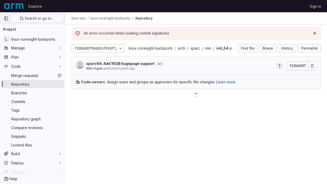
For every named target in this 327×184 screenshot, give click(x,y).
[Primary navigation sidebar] (6, 18)
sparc (195, 48)
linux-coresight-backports (150, 48)
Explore (35, 6)
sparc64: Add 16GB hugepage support (120, 63)
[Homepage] (14, 6)
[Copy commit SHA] (312, 65)
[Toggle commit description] (160, 64)
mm (208, 48)
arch (181, 48)
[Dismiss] (315, 33)
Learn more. (226, 82)
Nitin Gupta (94, 68)
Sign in (315, 6)
